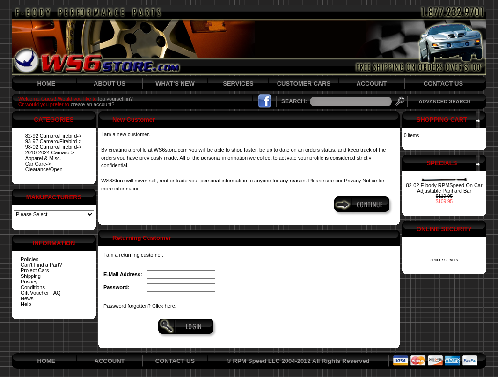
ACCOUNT (372, 83)
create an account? (93, 104)
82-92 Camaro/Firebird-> (53, 135)
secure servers (444, 259)
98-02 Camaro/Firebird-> (53, 147)
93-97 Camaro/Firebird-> (53, 141)
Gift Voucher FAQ (41, 293)
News (27, 298)
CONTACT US (443, 83)
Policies (29, 259)
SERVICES (238, 83)
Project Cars (35, 270)
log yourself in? (115, 99)
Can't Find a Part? (41, 265)
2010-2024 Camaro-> (49, 152)
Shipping (31, 276)
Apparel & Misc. (43, 158)
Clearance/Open (44, 169)
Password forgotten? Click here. (139, 306)
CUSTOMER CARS (304, 83)
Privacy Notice (360, 180)
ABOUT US (109, 83)
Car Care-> (38, 164)
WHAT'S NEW (175, 83)
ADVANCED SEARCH (444, 101)
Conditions (33, 287)
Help (26, 304)
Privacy (29, 281)
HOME (46, 83)
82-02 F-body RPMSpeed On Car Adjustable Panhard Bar (444, 188)
